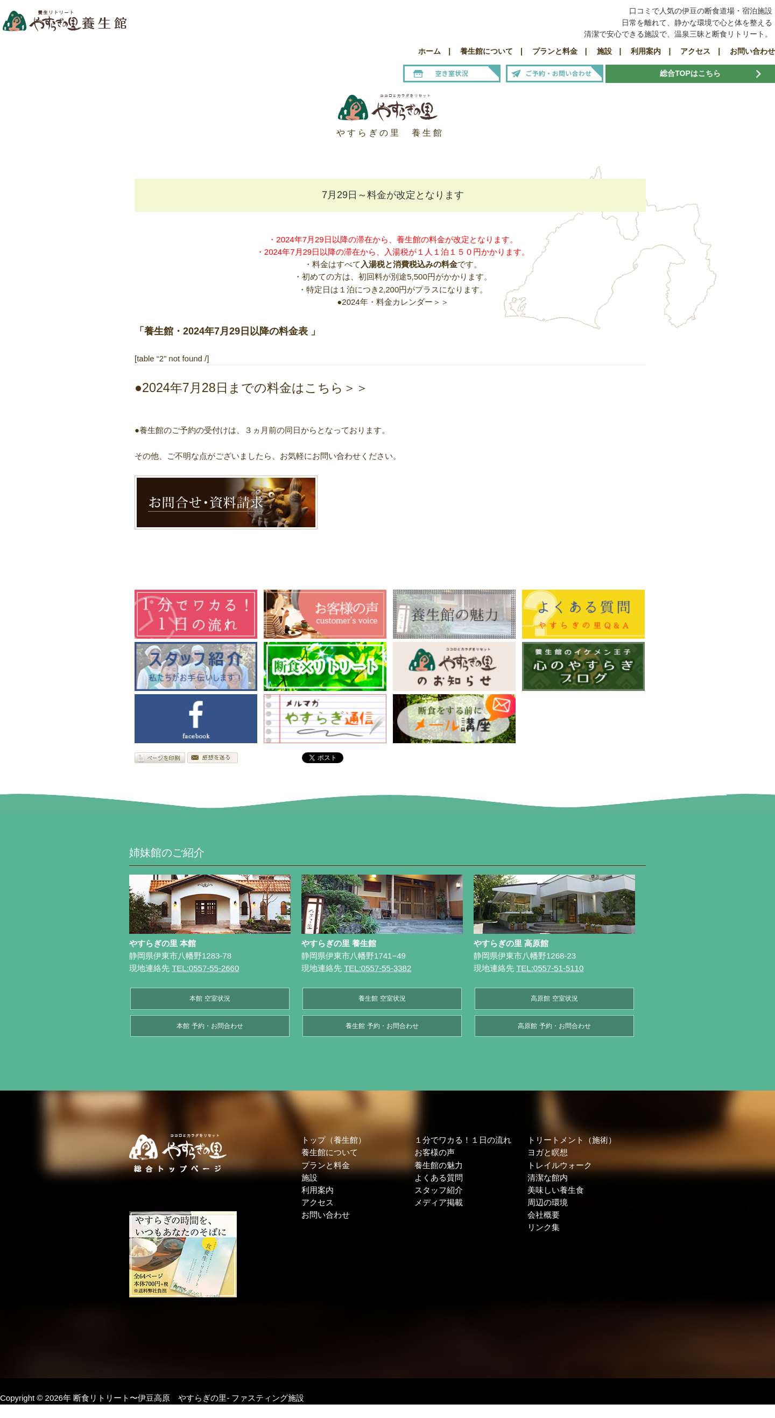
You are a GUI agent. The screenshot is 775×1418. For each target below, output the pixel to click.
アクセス (317, 1202)
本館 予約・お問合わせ (210, 1026)
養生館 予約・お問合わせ (382, 1026)
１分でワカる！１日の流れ (462, 1139)
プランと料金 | (556, 51)
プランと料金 (325, 1165)
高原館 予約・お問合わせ (554, 1026)
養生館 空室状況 (381, 998)
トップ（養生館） (333, 1139)
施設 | (605, 51)
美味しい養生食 (555, 1190)
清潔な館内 (547, 1177)
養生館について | (488, 51)
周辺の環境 (547, 1202)
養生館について (329, 1152)
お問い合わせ (325, 1214)
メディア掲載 (438, 1202)
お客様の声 (434, 1152)
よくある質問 (438, 1177)
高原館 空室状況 (554, 998)
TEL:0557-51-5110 (549, 968)
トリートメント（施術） (571, 1139)
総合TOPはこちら (690, 73)
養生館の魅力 (438, 1165)
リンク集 (543, 1227)
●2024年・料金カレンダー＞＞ (392, 301)
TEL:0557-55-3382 (377, 968)
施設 (309, 1177)
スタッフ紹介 (438, 1190)
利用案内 (317, 1190)
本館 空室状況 (209, 998)
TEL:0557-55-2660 (205, 968)
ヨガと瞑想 (547, 1152)
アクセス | (696, 51)
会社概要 (543, 1214)
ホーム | (434, 51)
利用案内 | (647, 51)
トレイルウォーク (559, 1165)
